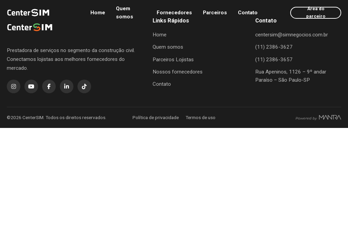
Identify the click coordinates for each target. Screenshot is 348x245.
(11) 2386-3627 (274, 47)
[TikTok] (84, 86)
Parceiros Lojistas (173, 59)
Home (97, 13)
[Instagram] (13, 86)
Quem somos (124, 12)
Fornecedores (174, 13)
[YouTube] (31, 86)
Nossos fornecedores (178, 72)
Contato (248, 13)
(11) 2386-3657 (274, 59)
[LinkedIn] (66, 86)
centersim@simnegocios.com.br (291, 35)
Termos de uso (200, 117)
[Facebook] (49, 86)
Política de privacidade (156, 117)
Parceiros (215, 13)
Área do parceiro (315, 12)
